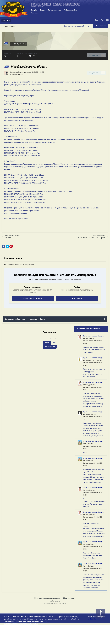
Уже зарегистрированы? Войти (77, 26)
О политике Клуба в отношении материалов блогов (25, 319)
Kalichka (91, 444)
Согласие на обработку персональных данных (21, 624)
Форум (42, 10)
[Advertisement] (19, 340)
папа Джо (92, 414)
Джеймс (91, 338)
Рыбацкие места (54, 10)
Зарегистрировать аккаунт (33, 298)
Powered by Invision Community (55, 603)
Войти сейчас (77, 298)
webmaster (92, 619)
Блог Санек (19, 44)
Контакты (34, 13)
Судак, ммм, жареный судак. (93, 336)
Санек (28, 72)
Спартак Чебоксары (95, 360)
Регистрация (101, 26)
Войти (47, 343)
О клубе (34, 10)
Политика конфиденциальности (47, 598)
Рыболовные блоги (71, 10)
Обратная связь (69, 598)
